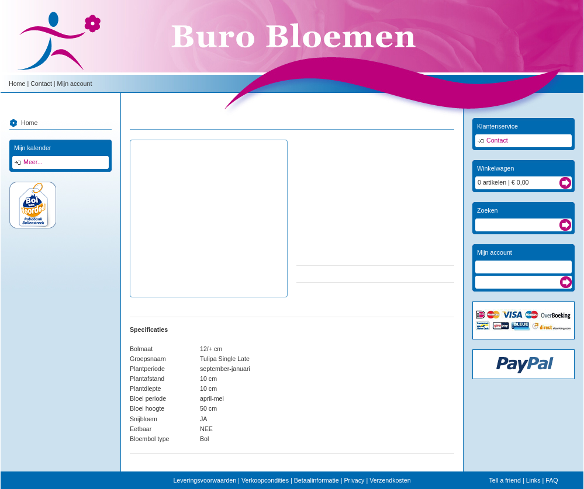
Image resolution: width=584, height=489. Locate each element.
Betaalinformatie (316, 480)
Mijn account (74, 83)
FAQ (551, 480)
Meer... (33, 161)
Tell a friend (505, 480)
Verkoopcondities (265, 480)
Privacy (354, 480)
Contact (41, 83)
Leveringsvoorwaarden (204, 480)
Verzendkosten (390, 480)
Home (17, 83)
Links (533, 480)
